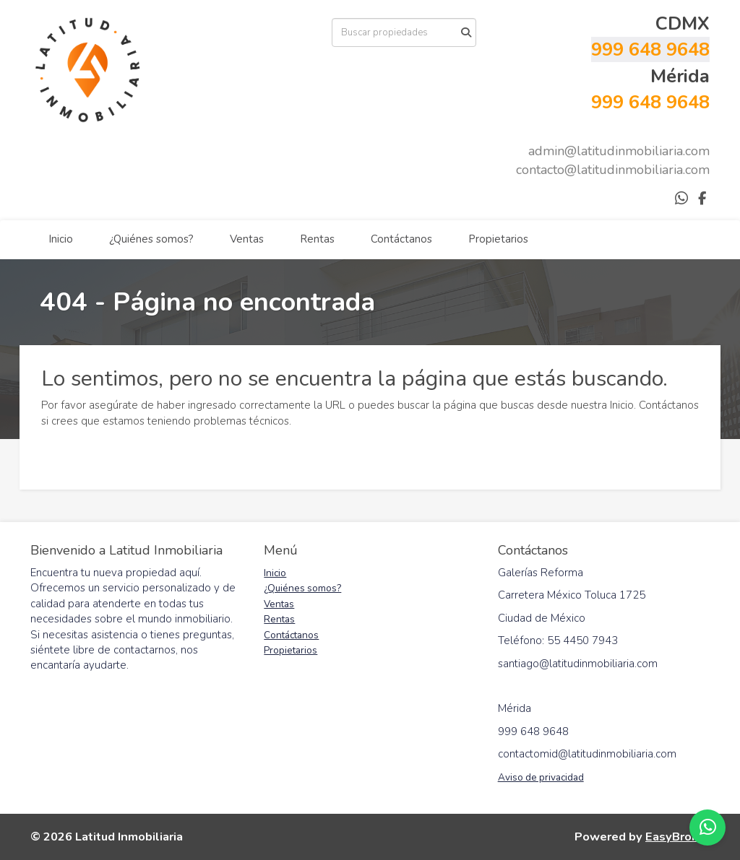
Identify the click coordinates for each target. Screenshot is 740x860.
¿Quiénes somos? (151, 239)
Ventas (247, 239)
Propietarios (498, 239)
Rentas (317, 239)
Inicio (60, 239)
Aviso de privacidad (541, 777)
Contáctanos (401, 239)
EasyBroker (677, 836)
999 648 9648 (650, 49)
